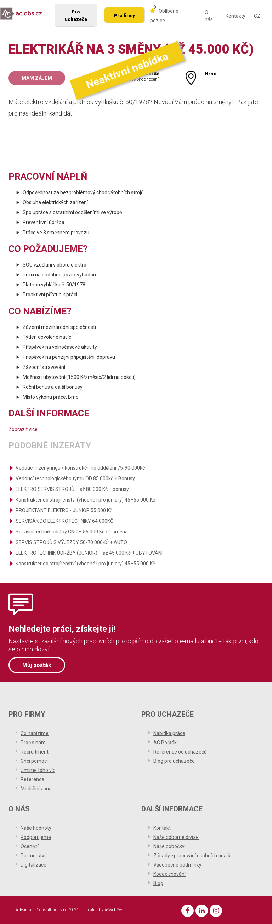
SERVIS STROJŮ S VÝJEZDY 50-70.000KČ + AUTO (71, 542)
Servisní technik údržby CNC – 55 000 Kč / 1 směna (72, 531)
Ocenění (30, 846)
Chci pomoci (34, 761)
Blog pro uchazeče (174, 761)
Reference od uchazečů (180, 752)
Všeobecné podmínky (177, 865)
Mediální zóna (36, 788)
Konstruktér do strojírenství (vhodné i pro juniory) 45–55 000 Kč (85, 500)
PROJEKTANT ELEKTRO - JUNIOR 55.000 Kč (64, 510)
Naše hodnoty (36, 828)
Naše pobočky (169, 846)
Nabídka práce (169, 733)
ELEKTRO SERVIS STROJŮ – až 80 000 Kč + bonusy (72, 489)
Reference (32, 779)
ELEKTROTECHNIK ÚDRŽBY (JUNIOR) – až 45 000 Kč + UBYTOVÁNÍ (89, 553)
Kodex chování (169, 874)
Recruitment (35, 752)
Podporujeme (36, 837)
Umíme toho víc (38, 770)
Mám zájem (37, 78)
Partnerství (33, 855)
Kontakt (162, 828)
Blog (158, 883)
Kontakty (235, 16)
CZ (257, 16)
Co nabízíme (35, 733)
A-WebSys (114, 909)
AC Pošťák (165, 742)
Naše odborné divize (176, 837)
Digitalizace (33, 865)
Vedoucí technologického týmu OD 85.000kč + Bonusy (75, 478)
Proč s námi (34, 742)
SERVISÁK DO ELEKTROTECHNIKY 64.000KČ (64, 521)
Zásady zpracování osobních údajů (192, 855)
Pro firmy (124, 15)
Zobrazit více (23, 429)
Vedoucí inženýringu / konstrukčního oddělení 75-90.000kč (80, 468)
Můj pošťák (36, 665)
